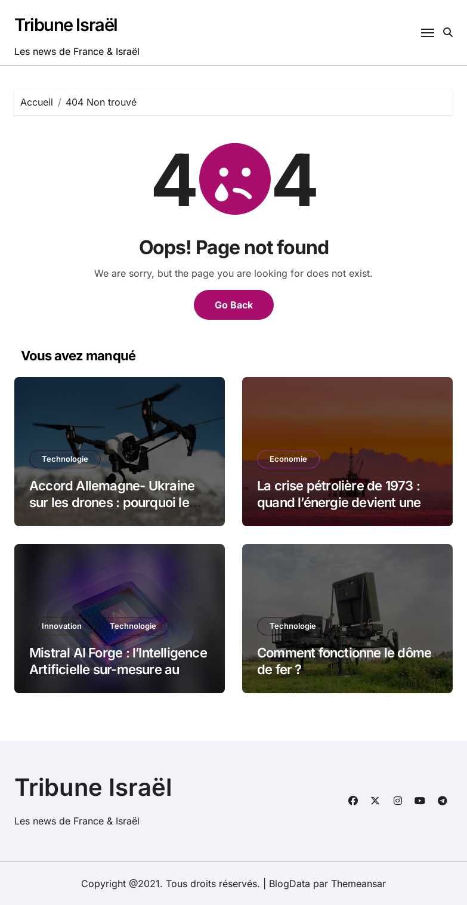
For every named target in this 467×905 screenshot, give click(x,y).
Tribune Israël (65, 24)
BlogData (289, 883)
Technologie (65, 459)
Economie (288, 459)
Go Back (234, 305)
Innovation (62, 626)
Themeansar (358, 883)
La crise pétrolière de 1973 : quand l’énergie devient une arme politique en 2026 (339, 502)
